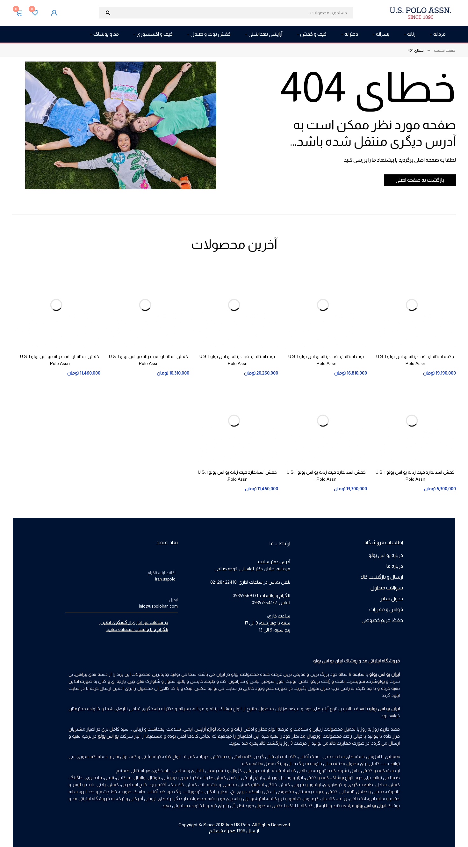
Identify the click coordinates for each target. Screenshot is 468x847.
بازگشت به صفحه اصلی (416, 180)
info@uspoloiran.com (158, 606)
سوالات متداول (387, 587)
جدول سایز (391, 598)
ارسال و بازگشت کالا (382, 577)
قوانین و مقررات (386, 609)
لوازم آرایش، (205, 729)
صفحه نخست (444, 50)
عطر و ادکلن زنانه (250, 729)
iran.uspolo (165, 579)
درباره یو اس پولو (386, 555)
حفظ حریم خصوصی (382, 620)
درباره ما (394, 566)
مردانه (224, 729)
